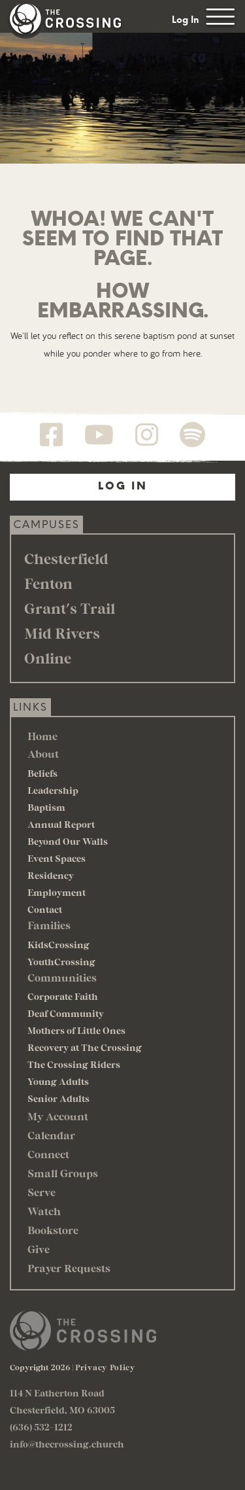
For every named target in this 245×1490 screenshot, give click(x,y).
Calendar (51, 1135)
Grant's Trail (69, 607)
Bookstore (52, 1230)
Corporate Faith (62, 996)
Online (47, 657)
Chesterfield (66, 558)
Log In (185, 20)
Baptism (46, 807)
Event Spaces (56, 858)
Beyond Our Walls (67, 841)
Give (38, 1249)
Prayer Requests (68, 1268)
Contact (44, 909)
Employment (56, 892)
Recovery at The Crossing (84, 1047)
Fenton (48, 583)
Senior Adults (58, 1098)
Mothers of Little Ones (76, 1030)
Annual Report (61, 824)
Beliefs (42, 773)
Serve (41, 1192)
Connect (48, 1154)
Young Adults (58, 1081)
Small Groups (62, 1173)
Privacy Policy (105, 1367)
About (43, 753)
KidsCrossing (58, 944)
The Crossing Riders (73, 1064)
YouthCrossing (61, 961)
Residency (50, 875)
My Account (57, 1116)
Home (42, 736)
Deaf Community (65, 1013)
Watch (44, 1211)
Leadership (52, 790)
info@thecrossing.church (67, 1443)
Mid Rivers (62, 632)
